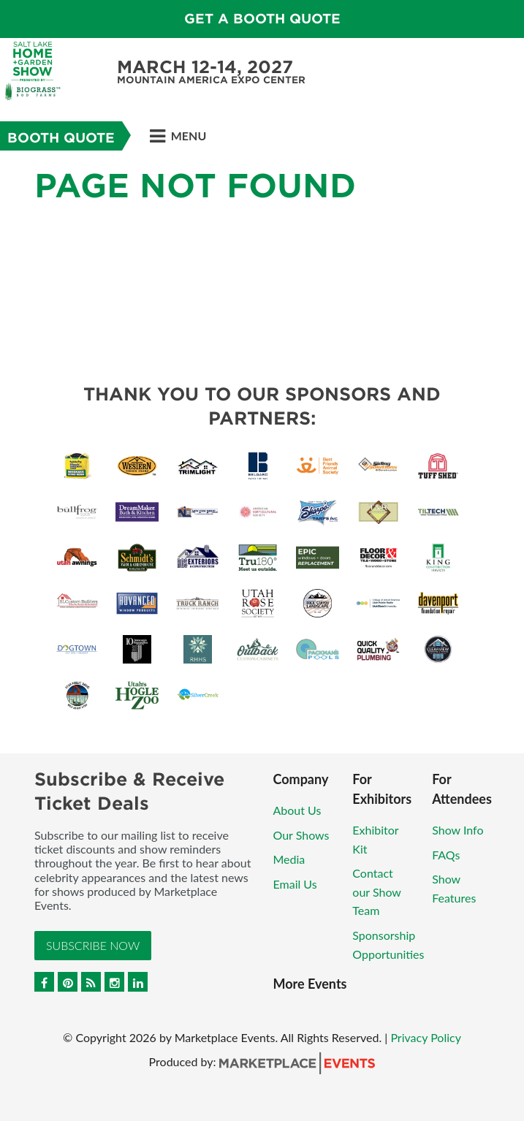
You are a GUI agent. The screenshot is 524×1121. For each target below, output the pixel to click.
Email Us (295, 884)
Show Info (457, 830)
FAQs (446, 855)
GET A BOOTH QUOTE (262, 18)
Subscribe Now (93, 945)
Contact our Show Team (376, 891)
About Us (297, 810)
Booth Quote (61, 137)
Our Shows (301, 835)
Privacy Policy (425, 1037)
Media (289, 859)
